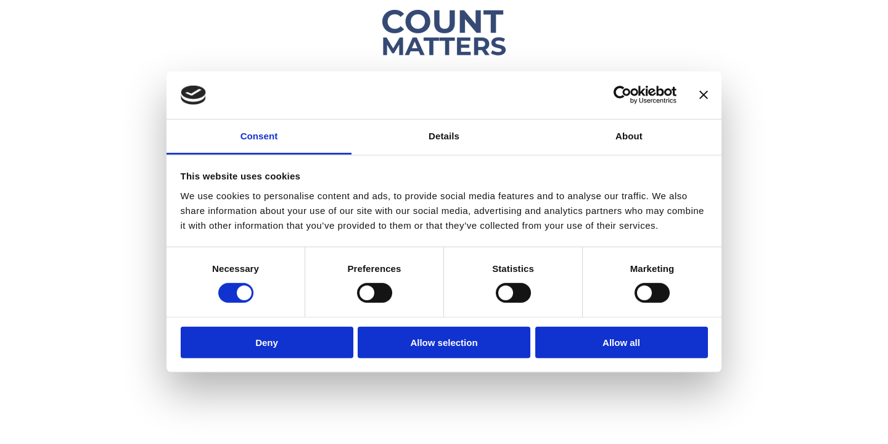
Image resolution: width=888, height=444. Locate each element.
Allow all (621, 342)
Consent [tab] (259, 136)
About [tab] (629, 136)
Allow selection (443, 342)
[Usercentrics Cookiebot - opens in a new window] (622, 95)
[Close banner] (703, 95)
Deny (266, 342)
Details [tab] (444, 136)
